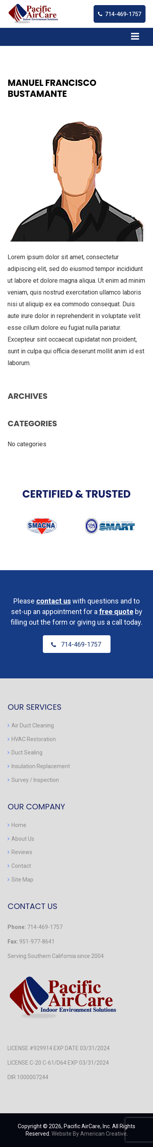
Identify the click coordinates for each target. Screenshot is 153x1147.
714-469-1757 (123, 14)
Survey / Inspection (35, 780)
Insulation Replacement (40, 766)
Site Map (22, 879)
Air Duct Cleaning (32, 725)
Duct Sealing (26, 752)
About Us (22, 839)
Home (18, 825)
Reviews (21, 852)
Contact (21, 866)
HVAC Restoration (33, 739)
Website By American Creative (89, 1134)
